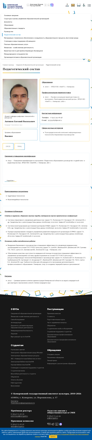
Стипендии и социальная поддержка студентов (27, 368)
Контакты (14, 401)
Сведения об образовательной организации (26, 313)
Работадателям (16, 383)
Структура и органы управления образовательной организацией (26, 18)
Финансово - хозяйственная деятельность (19, 47)
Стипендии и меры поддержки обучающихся (19, 41)
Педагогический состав (12, 35)
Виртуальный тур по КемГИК (20, 336)
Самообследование (18, 319)
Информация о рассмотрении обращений (61, 363)
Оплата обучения (17, 380)
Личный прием (52, 360)
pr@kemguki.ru (52, 418)
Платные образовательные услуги (16, 44)
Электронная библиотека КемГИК (22, 361)
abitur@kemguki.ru (17, 426)
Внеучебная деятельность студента (23, 374)
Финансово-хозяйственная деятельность (25, 316)
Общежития (15, 377)
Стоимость (51, 316)
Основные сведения (11, 15)
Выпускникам (15, 386)
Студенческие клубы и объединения (59, 328)
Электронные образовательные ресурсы (25, 355)
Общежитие (51, 325)
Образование (8, 25)
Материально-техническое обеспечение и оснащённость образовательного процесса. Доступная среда (41, 38)
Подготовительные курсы (56, 319)
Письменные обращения (55, 357)
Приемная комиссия (54, 313)
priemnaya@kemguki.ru (19, 416)
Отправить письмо (53, 354)
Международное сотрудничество (16, 54)
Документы (8, 22)
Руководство (8, 31)
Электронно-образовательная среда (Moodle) (27, 352)
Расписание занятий (18, 349)
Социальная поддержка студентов (59, 331)
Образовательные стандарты (14, 28)
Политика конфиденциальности (23, 403)
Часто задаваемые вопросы (57, 322)
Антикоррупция (16, 322)
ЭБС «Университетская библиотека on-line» (26, 358)
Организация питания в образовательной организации (22, 57)
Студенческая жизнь (18, 371)
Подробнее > (10, 180)
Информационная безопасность (22, 330)
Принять (53, 436)
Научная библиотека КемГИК (21, 365)
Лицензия (14, 333)
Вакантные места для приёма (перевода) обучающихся (23, 51)
